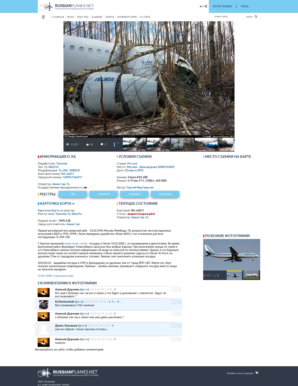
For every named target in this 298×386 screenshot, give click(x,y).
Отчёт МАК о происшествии (55, 275)
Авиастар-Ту (61, 184)
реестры (82, 16)
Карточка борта (49, 210)
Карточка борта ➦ (57, 203)
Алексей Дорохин (67, 289)
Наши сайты (221, 17)
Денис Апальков (66, 325)
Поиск (251, 16)
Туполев (61, 163)
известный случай (76, 243)
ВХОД (244, 6)
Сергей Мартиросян (140, 187)
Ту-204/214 (51, 166)
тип (73, 194)
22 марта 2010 (134, 170)
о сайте (145, 16)
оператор (104, 194)
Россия (132, 163)
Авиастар (73, 224)
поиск (109, 16)
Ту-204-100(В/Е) (69, 170)
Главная (58, 16)
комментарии (127, 16)
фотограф (165, 194)
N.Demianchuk (64, 301)
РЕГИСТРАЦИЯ (222, 6)
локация (134, 194)
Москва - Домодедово (150, 166)
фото (70, 16)
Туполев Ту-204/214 (68, 213)
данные (97, 16)
